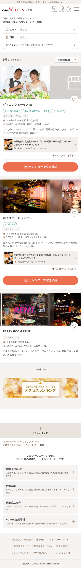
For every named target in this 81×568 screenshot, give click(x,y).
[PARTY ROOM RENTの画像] (40, 309)
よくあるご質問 (62, 553)
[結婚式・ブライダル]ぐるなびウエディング (23, 441)
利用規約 (28, 539)
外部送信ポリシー (22, 546)
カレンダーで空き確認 (40, 167)
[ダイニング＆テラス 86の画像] (40, 82)
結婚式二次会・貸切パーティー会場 (19, 445)
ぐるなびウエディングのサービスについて (31, 553)
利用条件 (40, 539)
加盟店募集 (61, 546)
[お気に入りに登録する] (74, 99)
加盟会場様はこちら (43, 546)
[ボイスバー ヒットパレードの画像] (40, 196)
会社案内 (16, 539)
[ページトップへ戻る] (40, 430)
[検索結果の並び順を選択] (66, 60)
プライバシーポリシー (58, 539)
